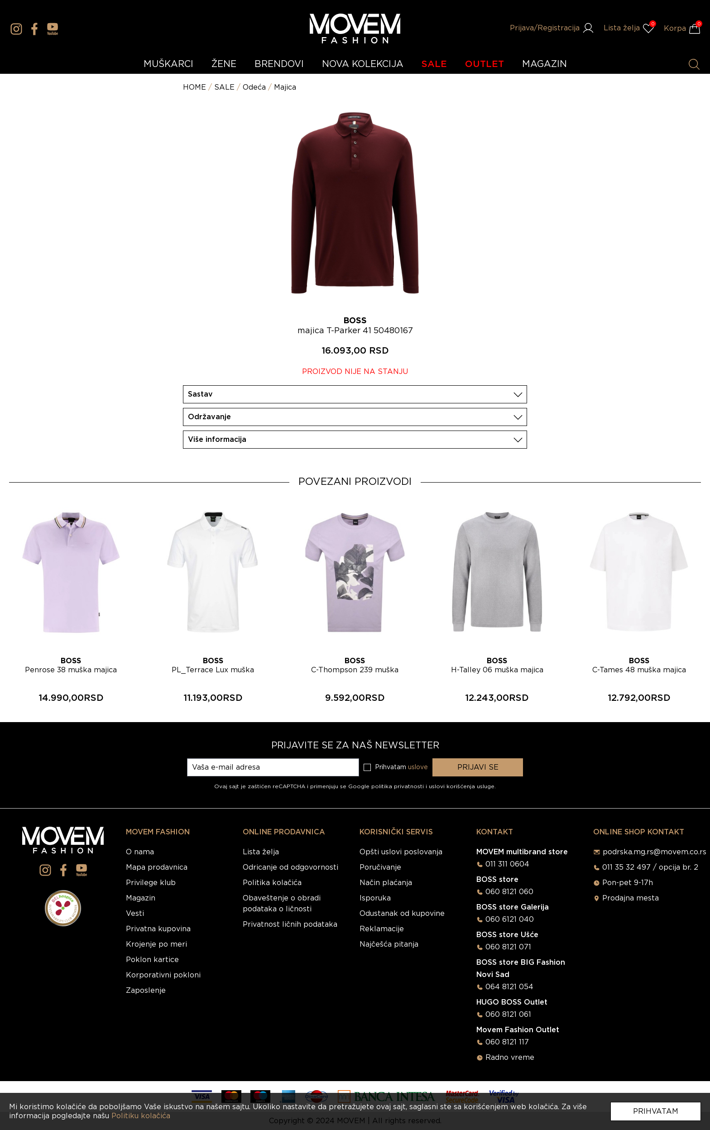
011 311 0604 (507, 864)
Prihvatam (655, 1111)
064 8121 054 (509, 987)
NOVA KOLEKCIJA (362, 64)
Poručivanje (380, 867)
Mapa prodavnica (156, 867)
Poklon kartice (152, 959)
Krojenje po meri (156, 944)
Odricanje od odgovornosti (290, 867)
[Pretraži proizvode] (694, 64)
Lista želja (261, 852)
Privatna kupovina (158, 929)
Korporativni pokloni (163, 975)
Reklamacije (382, 929)
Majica (285, 87)
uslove (418, 767)
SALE (434, 64)
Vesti (135, 913)
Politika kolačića (272, 882)
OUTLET (484, 64)
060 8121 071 (508, 947)
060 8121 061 (508, 1014)
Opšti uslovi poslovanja (401, 852)
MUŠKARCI (168, 64)
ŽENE (223, 64)
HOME (194, 87)
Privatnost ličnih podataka (290, 924)
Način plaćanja (386, 882)
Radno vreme (509, 1057)
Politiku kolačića (140, 1116)
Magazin (140, 898)
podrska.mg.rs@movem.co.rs (654, 852)
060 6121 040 (509, 919)
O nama (140, 852)
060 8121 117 (507, 1042)
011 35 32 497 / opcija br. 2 (650, 867)
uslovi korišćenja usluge (461, 786)
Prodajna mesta (630, 898)
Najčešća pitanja (389, 944)
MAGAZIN (544, 64)
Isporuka (375, 898)
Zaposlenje (146, 990)
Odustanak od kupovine (402, 913)
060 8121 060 (509, 891)
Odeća (254, 87)
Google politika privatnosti (387, 786)
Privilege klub (151, 882)
